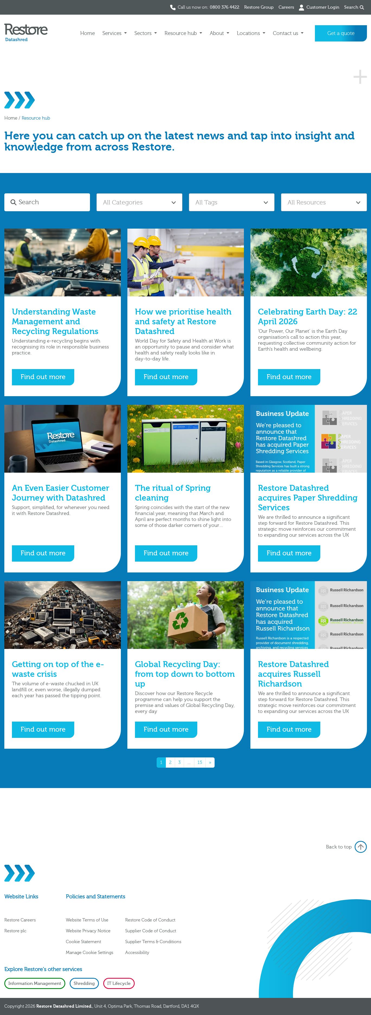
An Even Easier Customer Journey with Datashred (60, 493)
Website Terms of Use (87, 920)
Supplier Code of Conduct (150, 930)
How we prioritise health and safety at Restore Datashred (183, 321)
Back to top (346, 847)
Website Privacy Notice (88, 930)
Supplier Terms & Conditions (153, 941)
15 (200, 762)
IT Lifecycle (119, 983)
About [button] (217, 33)
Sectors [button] (143, 33)
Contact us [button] (286, 33)
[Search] (53, 202)
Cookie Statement (83, 941)
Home (87, 33)
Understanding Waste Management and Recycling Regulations (55, 321)
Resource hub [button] (181, 33)
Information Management (34, 983)
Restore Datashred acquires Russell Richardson (293, 674)
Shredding (84, 983)
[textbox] (139, 203)
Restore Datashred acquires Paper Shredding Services (307, 498)
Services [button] (112, 33)
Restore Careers (20, 920)
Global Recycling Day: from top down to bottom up (185, 674)
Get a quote (340, 33)
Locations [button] (249, 33)
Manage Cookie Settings (89, 952)
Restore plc (15, 930)
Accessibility (137, 952)
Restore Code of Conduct (150, 920)
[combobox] (139, 202)
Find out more (43, 377)
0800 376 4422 (224, 7)
